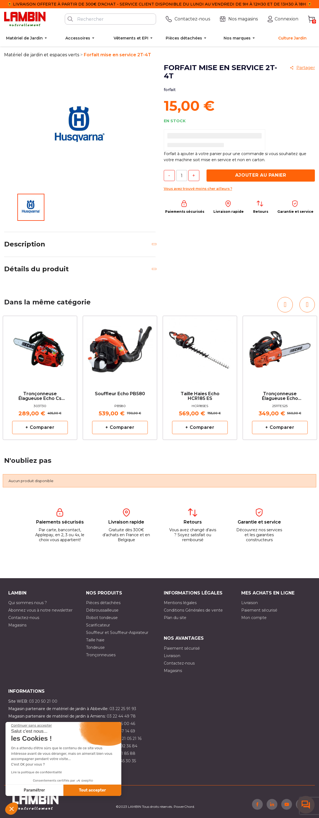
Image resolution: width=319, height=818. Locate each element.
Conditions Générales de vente (193, 610)
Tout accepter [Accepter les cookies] (92, 790)
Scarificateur (98, 625)
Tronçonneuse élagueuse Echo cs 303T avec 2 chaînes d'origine (40, 396)
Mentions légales (180, 602)
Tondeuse (95, 647)
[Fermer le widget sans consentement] (31, 725)
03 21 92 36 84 (123, 745)
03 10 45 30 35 (122, 760)
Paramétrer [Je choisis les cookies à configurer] (34, 790)
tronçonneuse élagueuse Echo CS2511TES (280, 396)
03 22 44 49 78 (121, 716)
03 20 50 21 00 (43, 701)
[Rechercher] (110, 19)
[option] (40, 378)
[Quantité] (181, 175)
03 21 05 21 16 (128, 738)
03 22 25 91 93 (122, 708)
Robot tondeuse (102, 617)
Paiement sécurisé (259, 610)
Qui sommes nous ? (27, 602)
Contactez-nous (23, 617)
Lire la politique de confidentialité (36, 772)
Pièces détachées (103, 602)
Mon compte (254, 617)
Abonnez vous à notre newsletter (40, 610)
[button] (11, 808)
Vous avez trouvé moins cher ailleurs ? (198, 189)
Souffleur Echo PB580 (120, 393)
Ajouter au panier (260, 175)
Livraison (249, 602)
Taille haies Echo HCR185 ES (200, 396)
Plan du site (175, 617)
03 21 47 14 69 (121, 731)
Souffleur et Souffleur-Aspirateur (117, 632)
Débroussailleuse (102, 610)
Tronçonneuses (101, 654)
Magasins (17, 625)
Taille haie (95, 640)
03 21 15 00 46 (121, 723)
